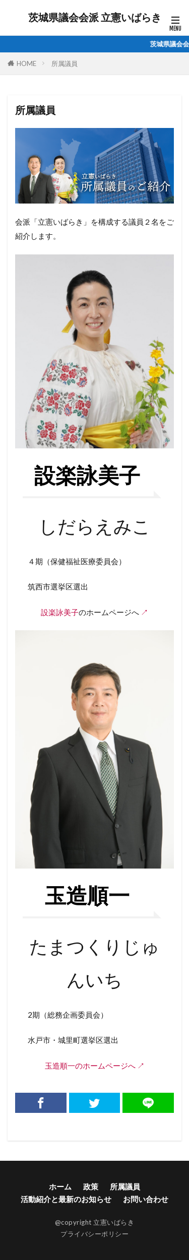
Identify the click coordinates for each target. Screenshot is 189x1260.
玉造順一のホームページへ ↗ (95, 1065)
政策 (90, 1186)
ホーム (60, 1186)
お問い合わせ (145, 1199)
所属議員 (64, 63)
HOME (26, 63)
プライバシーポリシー (94, 1234)
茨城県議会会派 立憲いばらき (94, 18)
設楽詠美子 (60, 612)
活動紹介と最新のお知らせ (66, 1199)
